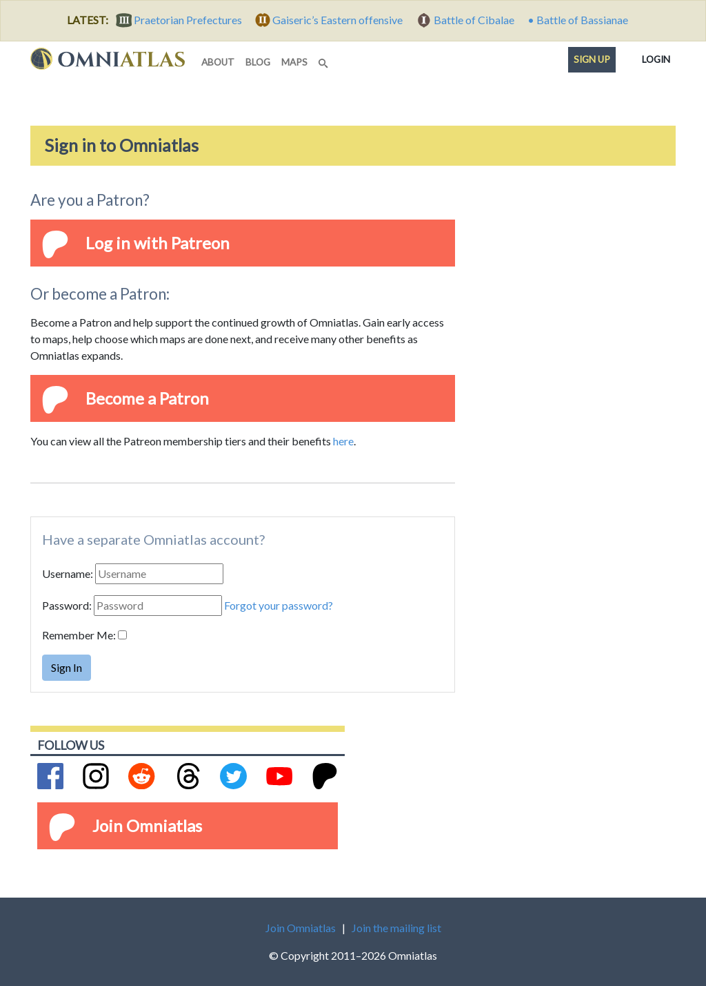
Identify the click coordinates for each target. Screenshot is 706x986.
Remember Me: (79, 634)
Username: (67, 573)
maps (294, 62)
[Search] (324, 59)
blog (257, 62)
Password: (67, 605)
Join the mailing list (396, 927)
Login (656, 56)
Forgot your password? (278, 605)
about (217, 62)
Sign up (592, 59)
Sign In (66, 667)
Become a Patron (147, 398)
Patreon (200, 243)
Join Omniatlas (147, 825)
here (343, 440)
